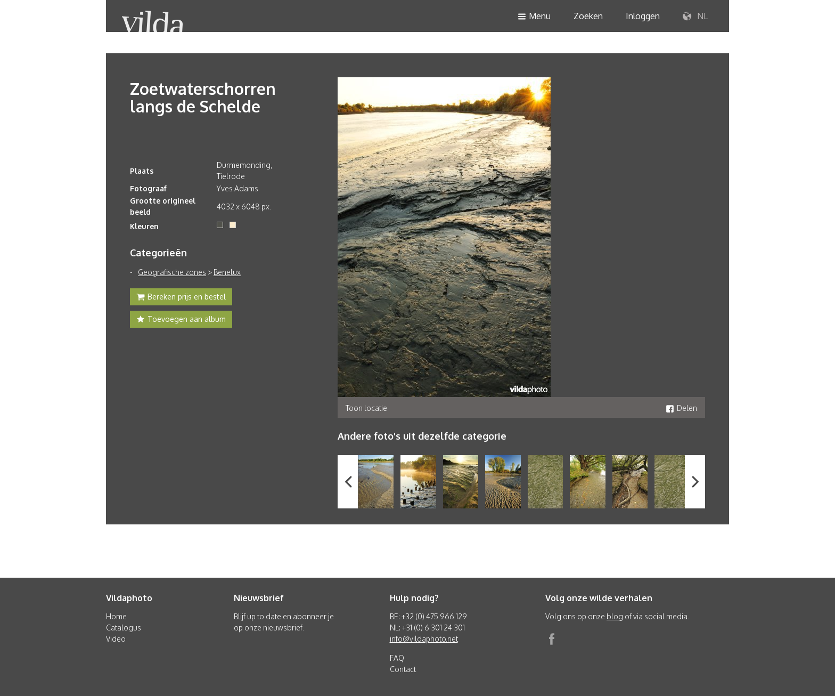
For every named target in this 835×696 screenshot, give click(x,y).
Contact (403, 669)
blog (615, 616)
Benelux (227, 272)
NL (695, 16)
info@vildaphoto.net (424, 638)
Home (116, 616)
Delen (681, 407)
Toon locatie (366, 407)
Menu (534, 17)
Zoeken (588, 16)
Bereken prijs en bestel (181, 298)
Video (116, 638)
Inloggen (643, 16)
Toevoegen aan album (181, 320)
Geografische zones (172, 272)
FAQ (397, 657)
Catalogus (123, 627)
